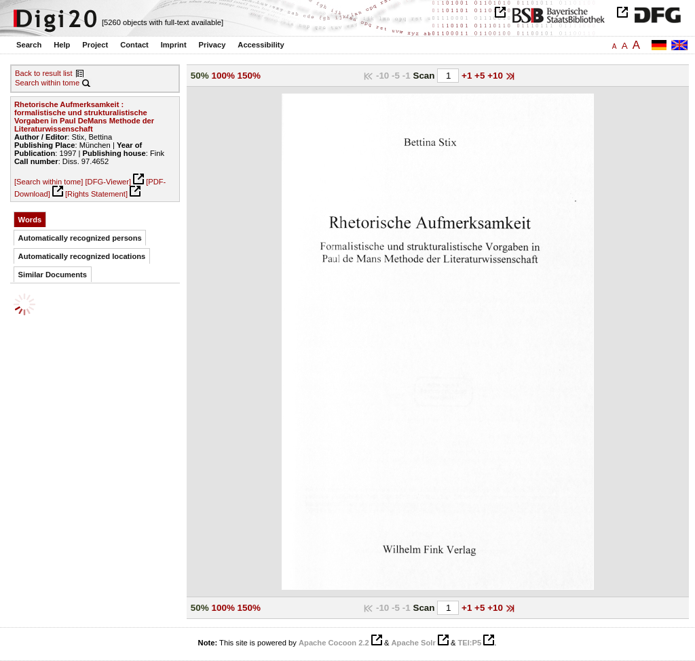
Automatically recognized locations (82, 256)
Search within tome (47, 83)
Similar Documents (52, 275)
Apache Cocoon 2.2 (334, 643)
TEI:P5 (469, 643)
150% (249, 76)
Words (30, 220)
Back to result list (44, 73)
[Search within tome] (48, 182)
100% (222, 76)
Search (28, 45)
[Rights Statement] (96, 194)
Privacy (212, 45)
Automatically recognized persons (80, 238)
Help (62, 45)
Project (95, 45)
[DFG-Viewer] (108, 182)
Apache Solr (414, 643)
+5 (480, 76)
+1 (468, 76)
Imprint (174, 45)
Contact (134, 45)
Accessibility (261, 45)
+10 (496, 76)
